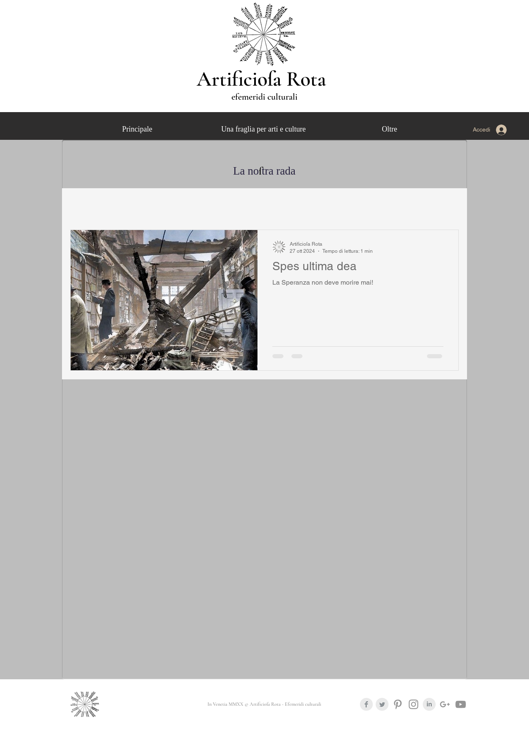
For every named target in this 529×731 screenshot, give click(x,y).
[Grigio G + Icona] (444, 704)
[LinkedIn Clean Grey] (429, 704)
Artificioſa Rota (264, 79)
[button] (448, 205)
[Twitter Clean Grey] (382, 704)
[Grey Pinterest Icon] (397, 704)
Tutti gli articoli (88, 204)
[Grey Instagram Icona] (413, 704)
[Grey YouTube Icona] (460, 704)
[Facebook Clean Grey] (366, 704)
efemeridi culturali (264, 96)
